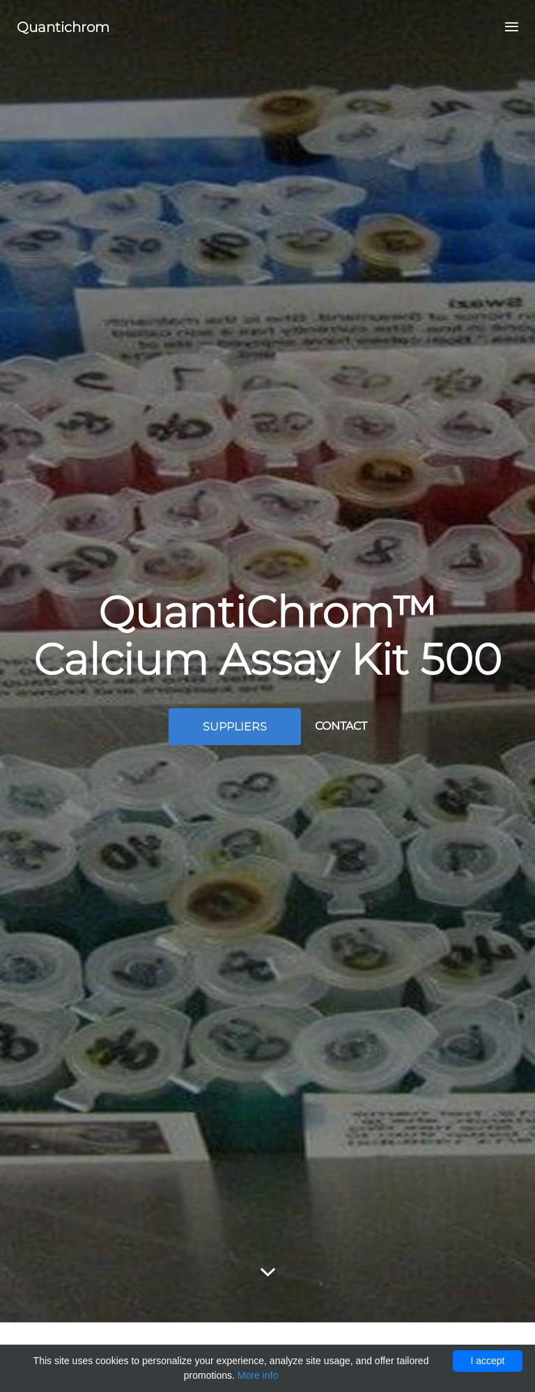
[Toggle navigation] (507, 27)
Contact (341, 726)
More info (258, 1375)
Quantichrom (63, 27)
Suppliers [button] (235, 726)
